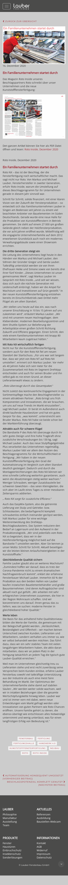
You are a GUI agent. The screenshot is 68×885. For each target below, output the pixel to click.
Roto (25, 753)
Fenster (7, 843)
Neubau (54, 748)
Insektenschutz (12, 854)
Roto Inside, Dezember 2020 (41, 149)
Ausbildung (43, 818)
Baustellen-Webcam (49, 821)
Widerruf (42, 850)
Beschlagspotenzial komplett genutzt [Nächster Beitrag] (36, 783)
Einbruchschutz (12, 850)
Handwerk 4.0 (47, 743)
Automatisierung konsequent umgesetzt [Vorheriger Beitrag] (33, 777)
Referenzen (43, 814)
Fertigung (44, 738)
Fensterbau (26, 738)
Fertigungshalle (24, 743)
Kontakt (41, 843)
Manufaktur (10, 818)
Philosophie (10, 814)
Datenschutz (44, 857)
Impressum (43, 854)
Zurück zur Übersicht (20, 21)
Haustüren (9, 846)
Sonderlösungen (12, 857)
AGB (39, 846)
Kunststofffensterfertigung (28, 748)
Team (6, 825)
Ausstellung (10, 821)
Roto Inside (40, 753)
